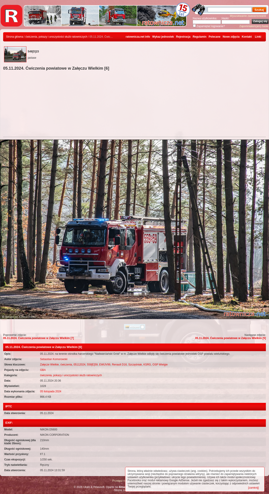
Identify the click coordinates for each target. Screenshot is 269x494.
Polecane (214, 36)
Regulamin (199, 36)
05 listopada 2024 (50, 391)
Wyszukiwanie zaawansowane (248, 15)
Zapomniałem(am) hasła (253, 26)
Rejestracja (183, 36)
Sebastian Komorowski (53, 359)
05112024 (79, 364)
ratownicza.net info (138, 36)
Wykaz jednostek (163, 36)
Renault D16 (119, 364)
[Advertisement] (134, 104)
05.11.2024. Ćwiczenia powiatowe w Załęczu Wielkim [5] (230, 338)
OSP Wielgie (160, 364)
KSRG (147, 364)
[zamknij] (253, 487)
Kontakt (247, 36)
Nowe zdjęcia (231, 36)
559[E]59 (92, 364)
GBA (43, 370)
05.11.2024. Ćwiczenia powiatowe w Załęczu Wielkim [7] (38, 338)
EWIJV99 (104, 364)
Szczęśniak (135, 364)
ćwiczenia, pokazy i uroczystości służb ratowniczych (56, 36)
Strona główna (14, 36)
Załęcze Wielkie (49, 364)
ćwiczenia (66, 364)
